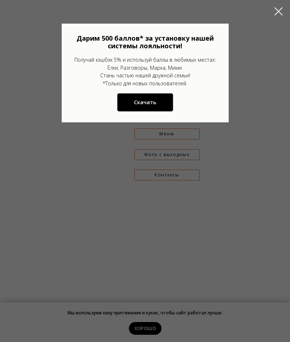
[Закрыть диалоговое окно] (278, 11)
